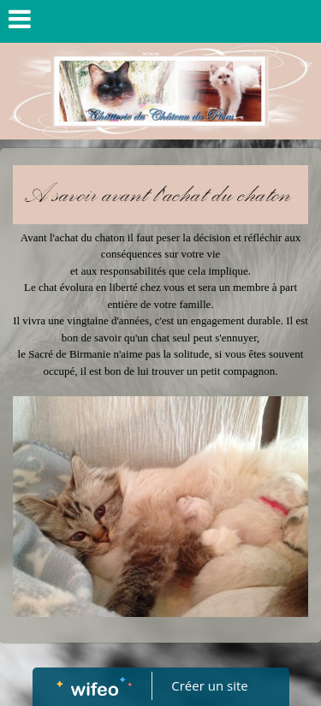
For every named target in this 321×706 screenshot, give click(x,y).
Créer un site (209, 685)
